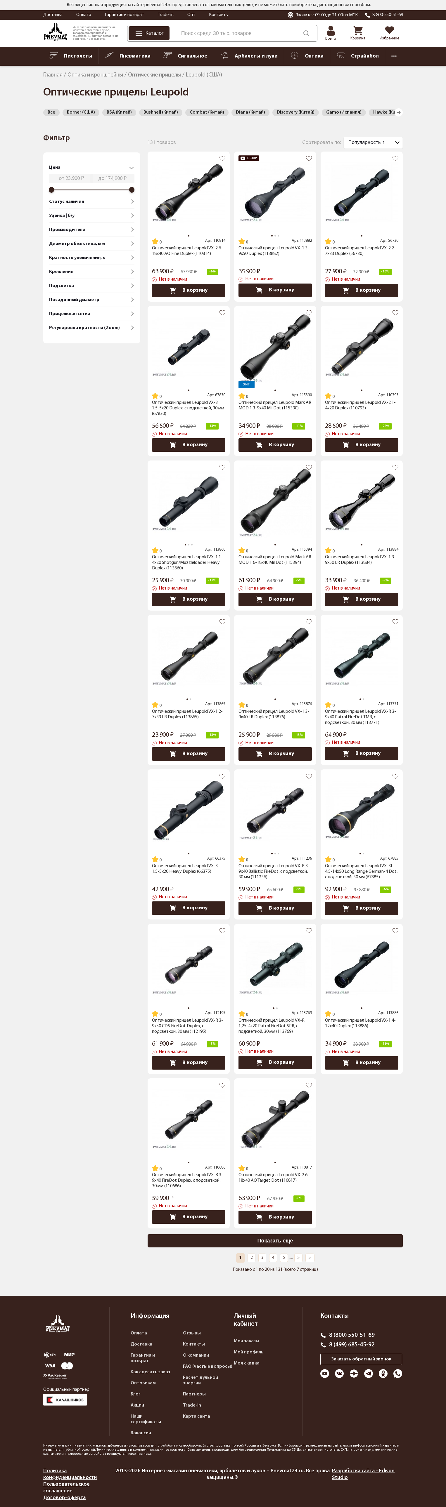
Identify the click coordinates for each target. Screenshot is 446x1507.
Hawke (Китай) (388, 112)
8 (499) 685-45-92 (352, 1345)
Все (51, 112)
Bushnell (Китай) (161, 112)
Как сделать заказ (150, 1372)
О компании (196, 1355)
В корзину (189, 290)
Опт (191, 15)
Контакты (219, 15)
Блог (136, 1394)
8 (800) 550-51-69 (352, 1335)
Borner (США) (81, 112)
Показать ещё (275, 1241)
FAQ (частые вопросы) (207, 1366)
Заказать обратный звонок (361, 1359)
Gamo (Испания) (344, 112)
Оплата (83, 15)
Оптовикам (143, 1383)
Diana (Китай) (250, 112)
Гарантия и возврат (124, 15)
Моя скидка (247, 1363)
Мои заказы (246, 1341)
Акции (137, 1405)
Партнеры (194, 1394)
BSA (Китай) (119, 112)
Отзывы (192, 1333)
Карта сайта (196, 1416)
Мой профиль (249, 1352)
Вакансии (141, 1433)
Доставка (53, 15)
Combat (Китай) (207, 112)
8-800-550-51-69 (387, 15)
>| (310, 1258)
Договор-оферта (64, 1498)
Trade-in (166, 15)
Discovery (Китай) (295, 112)
